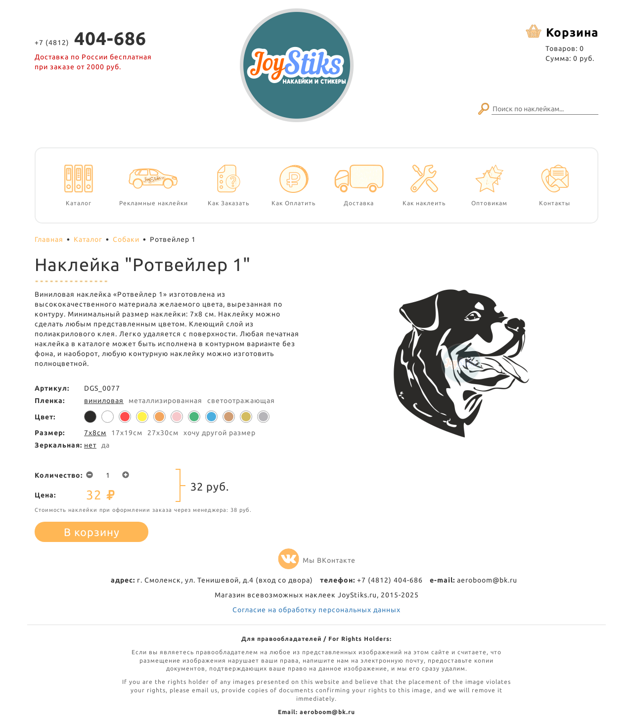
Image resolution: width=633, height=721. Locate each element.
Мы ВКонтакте (317, 560)
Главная (49, 239)
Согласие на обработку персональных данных (316, 610)
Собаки (126, 239)
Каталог (88, 239)
